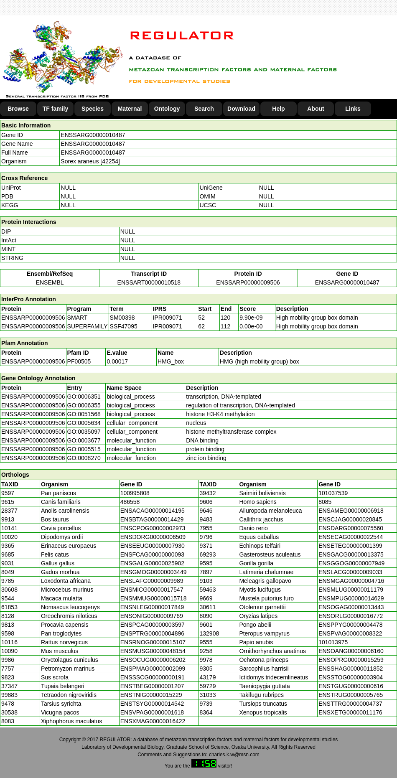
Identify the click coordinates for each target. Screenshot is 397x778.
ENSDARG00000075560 (350, 528)
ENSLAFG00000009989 (151, 580)
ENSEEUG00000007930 (152, 545)
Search (204, 108)
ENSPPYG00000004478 (350, 624)
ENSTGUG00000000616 (350, 686)
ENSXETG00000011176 (350, 712)
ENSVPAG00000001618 (152, 712)
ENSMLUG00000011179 (350, 589)
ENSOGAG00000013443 (351, 607)
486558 (130, 501)
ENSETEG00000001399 (350, 545)
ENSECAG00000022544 (350, 537)
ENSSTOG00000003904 (350, 677)
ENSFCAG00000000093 (152, 554)
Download (241, 108)
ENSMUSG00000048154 (153, 651)
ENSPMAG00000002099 (153, 668)
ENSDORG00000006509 (153, 537)
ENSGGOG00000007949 (351, 563)
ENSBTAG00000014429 (152, 519)
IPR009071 (167, 317)
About (315, 108)
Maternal (130, 108)
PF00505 (79, 361)
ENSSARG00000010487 (93, 135)
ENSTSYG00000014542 (152, 703)
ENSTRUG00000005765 (350, 695)
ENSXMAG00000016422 (153, 721)
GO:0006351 (84, 396)
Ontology (167, 108)
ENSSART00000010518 (149, 282)
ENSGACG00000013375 (351, 554)
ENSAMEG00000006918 (351, 510)
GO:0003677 (84, 440)
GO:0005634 (84, 423)
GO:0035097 (84, 431)
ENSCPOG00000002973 (153, 528)
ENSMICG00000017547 (151, 589)
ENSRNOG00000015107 (153, 642)
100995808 (135, 493)
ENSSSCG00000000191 (152, 677)
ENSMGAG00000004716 (351, 580)
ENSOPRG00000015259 (351, 659)
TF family (55, 108)
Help (278, 108)
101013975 (333, 642)
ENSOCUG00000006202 (153, 659)
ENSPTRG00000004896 (152, 633)
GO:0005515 (84, 449)
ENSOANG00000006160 (351, 651)
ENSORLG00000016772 (350, 616)
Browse (18, 108)
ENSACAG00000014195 (152, 510)
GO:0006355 (84, 405)
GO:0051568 (84, 414)
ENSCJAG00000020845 (350, 519)
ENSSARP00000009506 (248, 282)
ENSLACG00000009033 (350, 572)
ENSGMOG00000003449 (153, 572)
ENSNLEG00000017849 (152, 607)
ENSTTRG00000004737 (350, 703)
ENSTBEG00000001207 (152, 686)
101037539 (333, 493)
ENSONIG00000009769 (151, 616)
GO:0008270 (84, 458)
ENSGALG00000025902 (152, 563)
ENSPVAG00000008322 (350, 633)
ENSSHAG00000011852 (350, 668)
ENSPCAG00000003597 (152, 624)
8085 (324, 501)
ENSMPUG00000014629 (351, 598)
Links (353, 108)
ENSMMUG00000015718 (153, 598)
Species (92, 108)
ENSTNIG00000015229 (151, 695)
